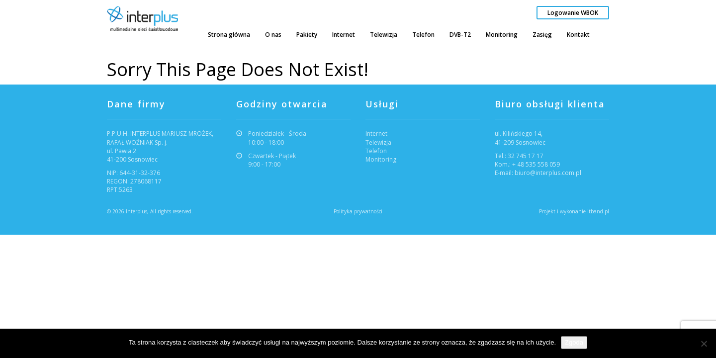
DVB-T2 (460, 34)
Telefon (423, 34)
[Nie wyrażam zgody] (704, 344)
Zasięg (542, 34)
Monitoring (502, 34)
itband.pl (598, 211)
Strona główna (229, 34)
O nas (273, 34)
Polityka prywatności (358, 211)
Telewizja (383, 34)
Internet (343, 34)
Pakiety (306, 34)
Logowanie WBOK (572, 12)
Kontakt (578, 34)
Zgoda (574, 342)
